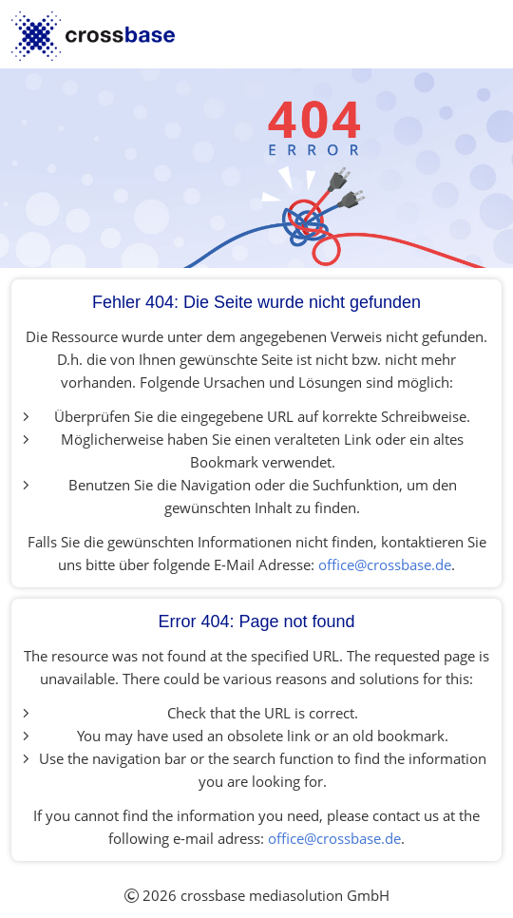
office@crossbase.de (384, 564)
